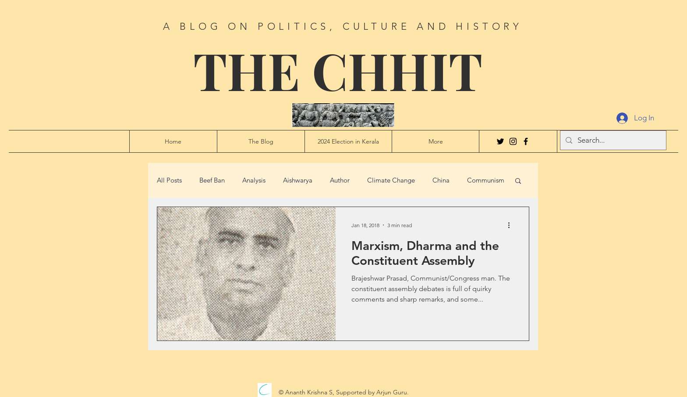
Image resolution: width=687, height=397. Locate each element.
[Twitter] (500, 141)
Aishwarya (297, 180)
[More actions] (511, 225)
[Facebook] (526, 141)
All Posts (169, 180)
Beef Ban (212, 180)
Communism (485, 180)
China (441, 180)
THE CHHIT (337, 70)
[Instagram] (513, 141)
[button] (518, 181)
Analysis (254, 180)
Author (340, 180)
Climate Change (391, 180)
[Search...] (612, 140)
